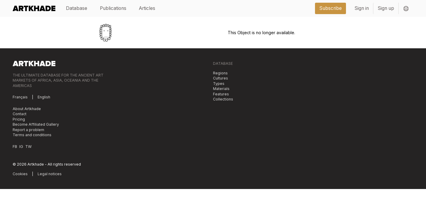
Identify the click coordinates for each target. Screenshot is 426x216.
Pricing (19, 119)
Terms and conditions (32, 135)
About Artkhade (27, 108)
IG (21, 146)
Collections (223, 99)
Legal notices (50, 174)
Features (221, 94)
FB (15, 146)
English (44, 97)
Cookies (20, 174)
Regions (220, 73)
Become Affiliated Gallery (36, 124)
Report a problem (28, 130)
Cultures (220, 78)
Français (20, 97)
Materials (221, 88)
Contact (19, 114)
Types (218, 83)
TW (28, 146)
